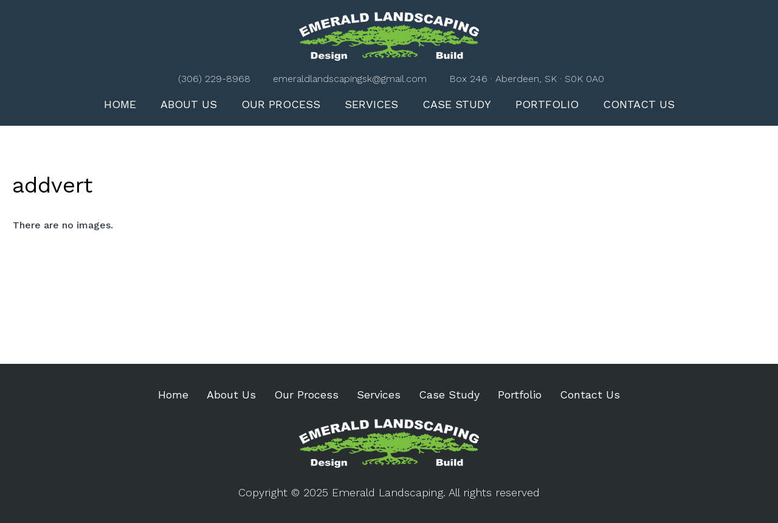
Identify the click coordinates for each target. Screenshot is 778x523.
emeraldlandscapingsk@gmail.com (350, 78)
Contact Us (639, 104)
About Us (188, 104)
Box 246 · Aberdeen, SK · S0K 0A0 (526, 78)
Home (120, 104)
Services (371, 104)
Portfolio (547, 104)
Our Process (280, 104)
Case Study (456, 104)
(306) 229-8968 (214, 78)
